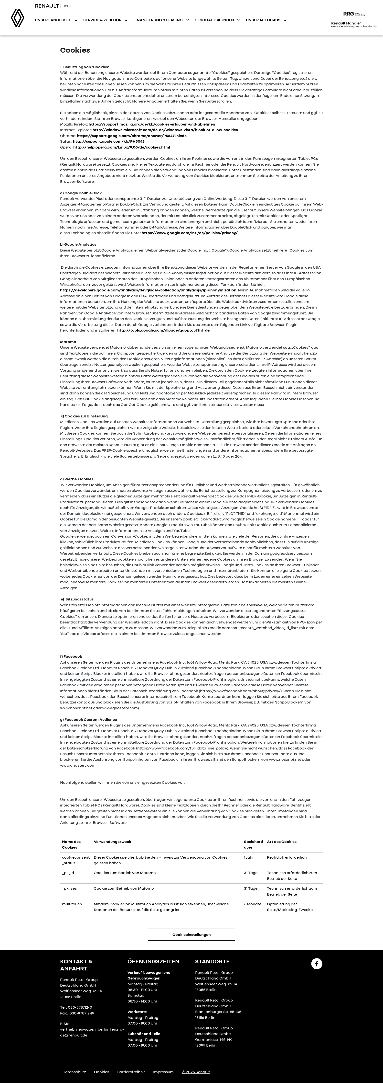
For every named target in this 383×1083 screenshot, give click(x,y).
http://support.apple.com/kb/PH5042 (109, 141)
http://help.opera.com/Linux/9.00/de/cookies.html (121, 147)
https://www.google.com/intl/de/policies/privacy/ (190, 232)
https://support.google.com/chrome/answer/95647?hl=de (132, 135)
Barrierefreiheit (131, 1071)
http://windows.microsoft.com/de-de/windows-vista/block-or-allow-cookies (165, 129)
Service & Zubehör (102, 19)
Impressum (163, 1071)
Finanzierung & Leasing (158, 19)
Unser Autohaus (263, 19)
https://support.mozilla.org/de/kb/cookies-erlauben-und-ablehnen (152, 124)
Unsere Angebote (53, 19)
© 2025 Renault (196, 1071)
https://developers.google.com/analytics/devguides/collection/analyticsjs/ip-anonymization (148, 290)
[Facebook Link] (317, 963)
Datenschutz (74, 1071)
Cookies (101, 1071)
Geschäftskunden (215, 19)
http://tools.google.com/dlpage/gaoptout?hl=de (163, 330)
